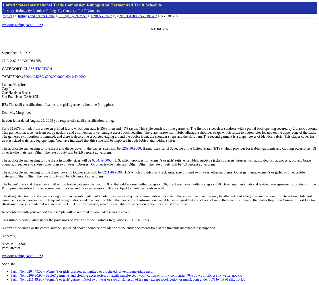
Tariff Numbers (89, 11)
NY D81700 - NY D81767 (138, 16)
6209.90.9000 (54, 77)
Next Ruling (34, 25)
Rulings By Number (30, 11)
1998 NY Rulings (103, 16)
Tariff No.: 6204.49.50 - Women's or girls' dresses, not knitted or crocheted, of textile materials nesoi (82, 271)
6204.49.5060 (33, 77)
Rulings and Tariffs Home (36, 16)
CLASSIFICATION (38, 69)
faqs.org (8, 11)
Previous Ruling (13, 25)
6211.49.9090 (76, 77)
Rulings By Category (61, 11)
